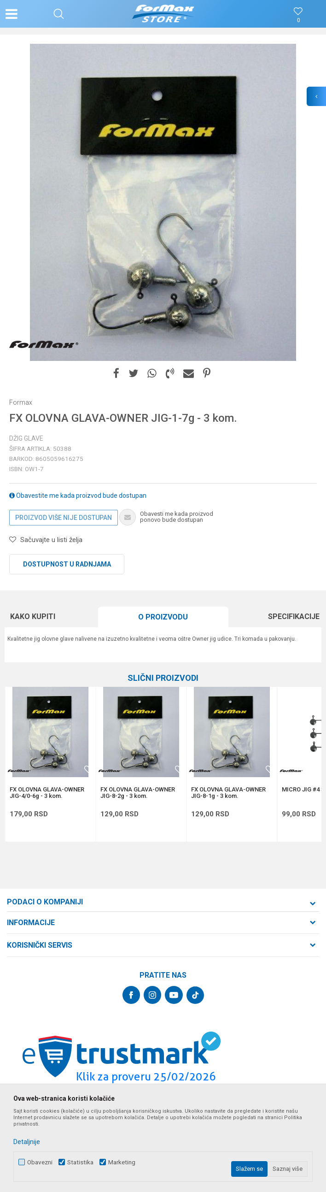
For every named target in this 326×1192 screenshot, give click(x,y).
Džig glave (26, 438)
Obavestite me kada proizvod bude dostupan (77, 495)
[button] (59, 14)
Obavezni (39, 1162)
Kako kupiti (32, 616)
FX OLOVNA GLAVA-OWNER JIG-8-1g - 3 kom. (228, 792)
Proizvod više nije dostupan (63, 517)
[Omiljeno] (298, 20)
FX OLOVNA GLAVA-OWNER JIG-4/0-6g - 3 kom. (47, 792)
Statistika (80, 1162)
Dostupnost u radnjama (67, 564)
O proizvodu (163, 617)
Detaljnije (26, 1141)
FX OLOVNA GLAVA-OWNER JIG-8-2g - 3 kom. (137, 792)
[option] (163, 202)
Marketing (121, 1162)
